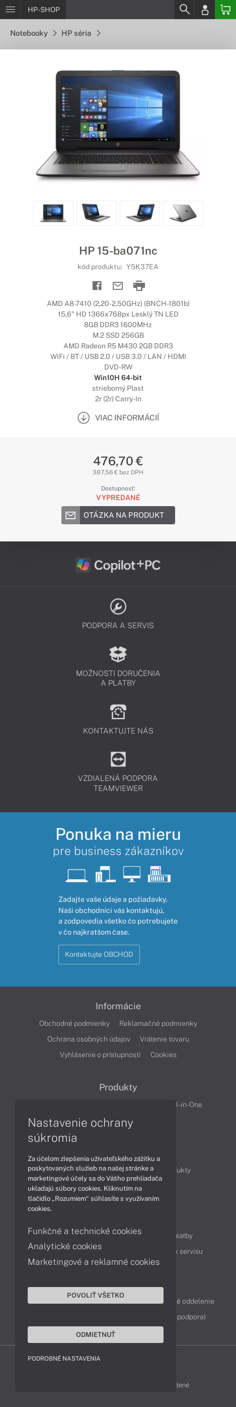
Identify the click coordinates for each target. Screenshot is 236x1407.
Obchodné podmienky (74, 1023)
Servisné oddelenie (183, 1301)
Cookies (163, 1055)
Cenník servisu (179, 1251)
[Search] (184, 9)
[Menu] (10, 9)
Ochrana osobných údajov (88, 1039)
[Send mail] (118, 286)
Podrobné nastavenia (64, 1358)
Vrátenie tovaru (164, 1039)
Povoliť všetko (95, 1295)
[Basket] (225, 9)
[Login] (205, 9)
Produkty (118, 1087)
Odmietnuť (95, 1334)
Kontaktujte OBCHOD (99, 954)
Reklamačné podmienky (158, 1023)
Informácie (118, 1006)
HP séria (80, 33)
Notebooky (33, 33)
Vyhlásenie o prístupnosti (100, 1055)
